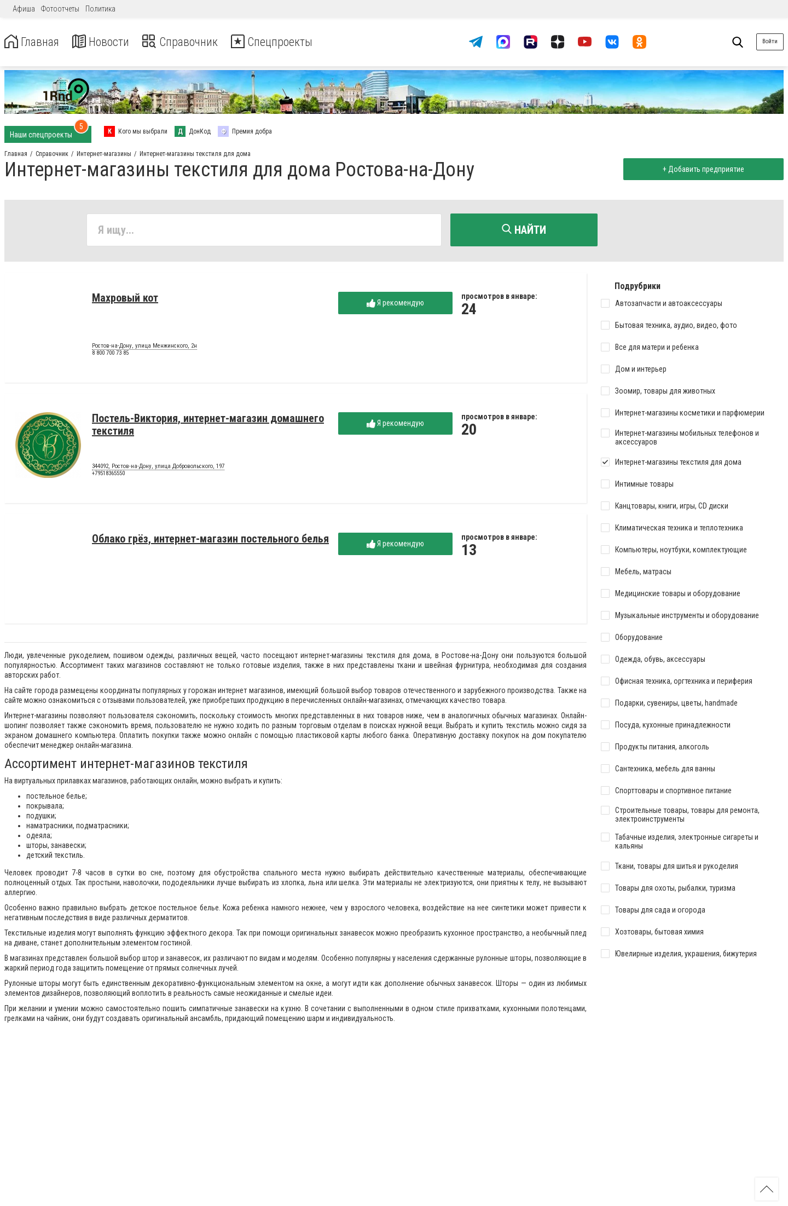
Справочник (193, 41)
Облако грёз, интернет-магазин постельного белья (210, 540)
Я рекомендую (395, 304)
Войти (770, 41)
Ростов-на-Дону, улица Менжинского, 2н (144, 347)
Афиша (24, 8)
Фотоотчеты (60, 8)
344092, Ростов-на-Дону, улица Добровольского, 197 (158, 468)
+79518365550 (108, 475)
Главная (34, 41)
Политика (100, 8)
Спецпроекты (292, 41)
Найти (524, 229)
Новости (109, 41)
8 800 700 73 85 (110, 355)
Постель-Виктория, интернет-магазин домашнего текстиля (208, 426)
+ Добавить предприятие (702, 169)
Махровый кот (125, 299)
